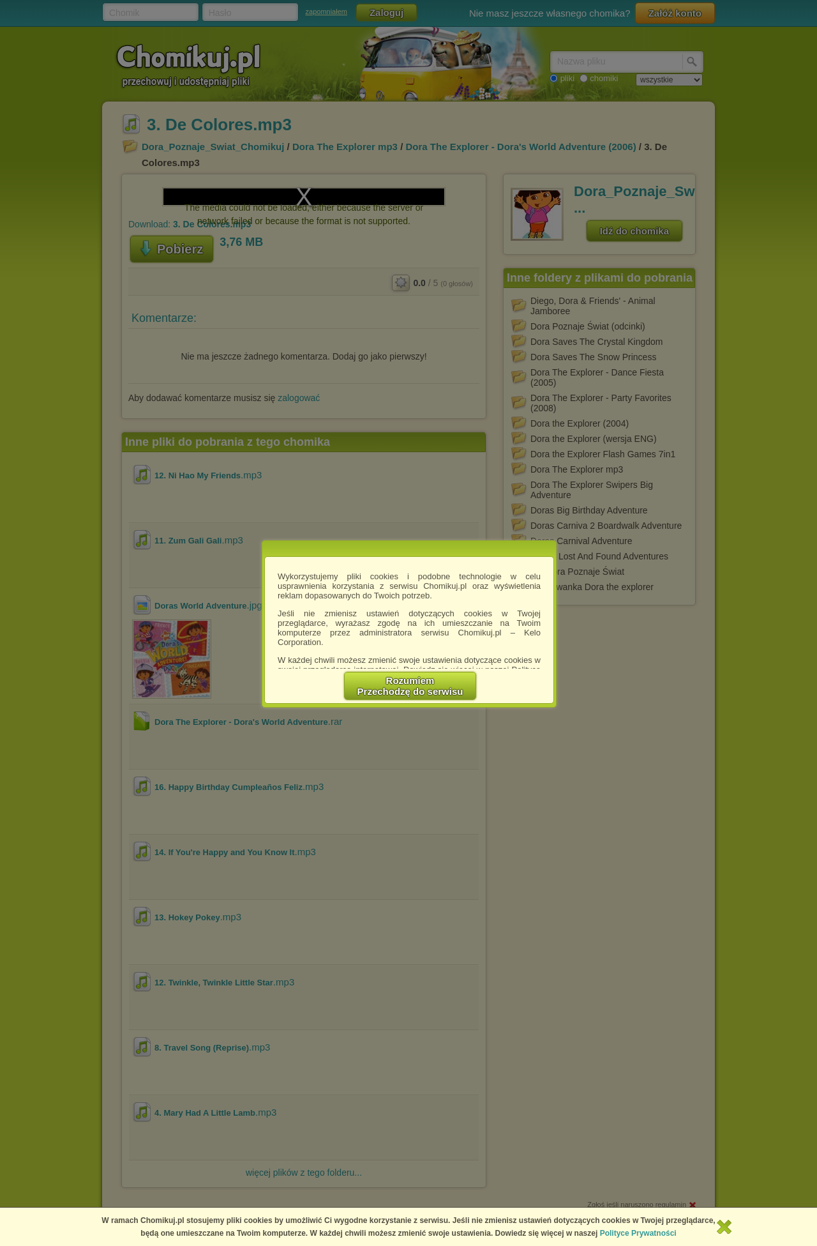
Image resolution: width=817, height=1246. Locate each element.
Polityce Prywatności (638, 1233)
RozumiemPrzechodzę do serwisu (410, 686)
